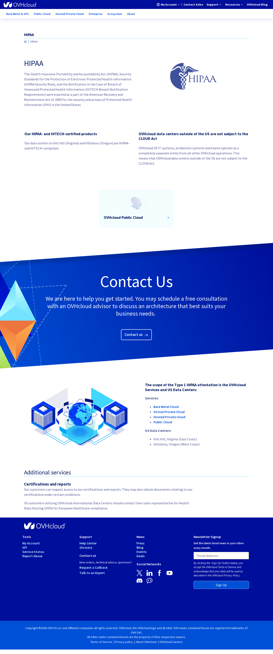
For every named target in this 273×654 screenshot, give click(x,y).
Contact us (134, 334)
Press (140, 543)
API (24, 547)
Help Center (88, 543)
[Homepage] (25, 41)
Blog (139, 547)
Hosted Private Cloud (169, 417)
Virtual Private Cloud (169, 412)
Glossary (85, 547)
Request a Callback (93, 567)
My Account (31, 543)
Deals (140, 556)
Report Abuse (32, 556)
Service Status (33, 552)
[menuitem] (168, 4)
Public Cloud (163, 422)
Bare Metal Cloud (166, 407)
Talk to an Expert (92, 573)
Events (141, 552)
